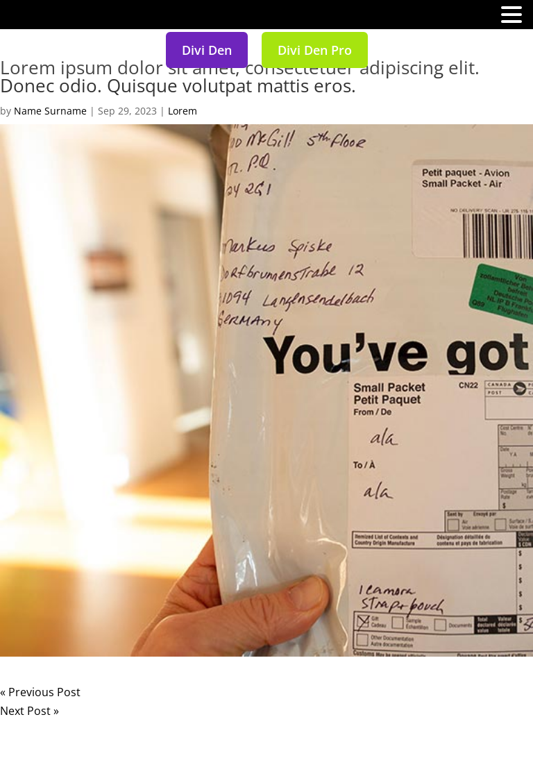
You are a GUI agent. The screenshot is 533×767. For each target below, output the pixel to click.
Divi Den (207, 50)
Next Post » (29, 710)
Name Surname (50, 110)
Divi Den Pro (315, 50)
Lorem (182, 110)
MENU (31, 17)
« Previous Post (40, 692)
